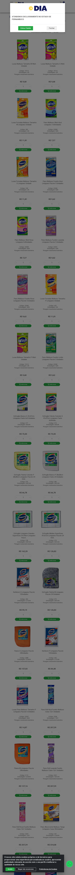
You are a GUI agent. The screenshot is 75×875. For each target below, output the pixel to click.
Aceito (10, 869)
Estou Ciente (26, 28)
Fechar (52, 28)
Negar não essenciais (26, 869)
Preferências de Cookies (48, 869)
